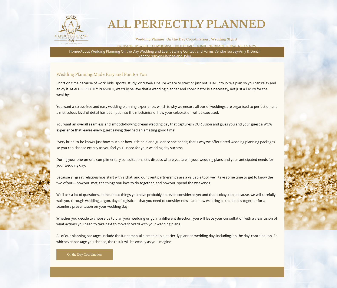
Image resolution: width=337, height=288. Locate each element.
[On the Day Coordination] (84, 254)
